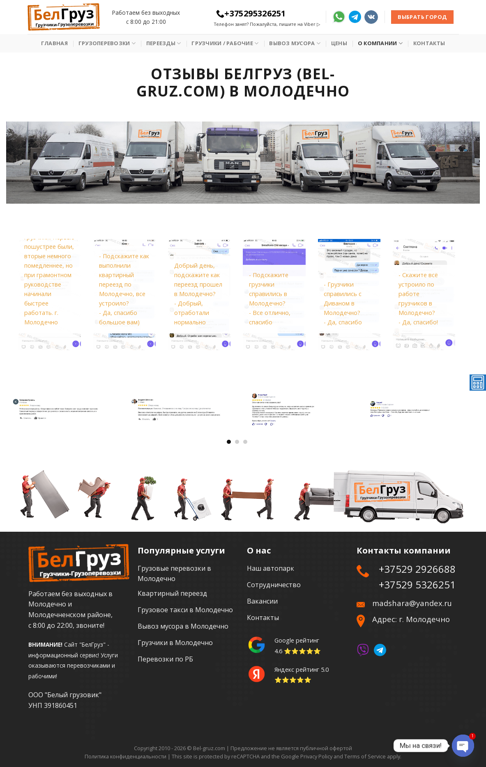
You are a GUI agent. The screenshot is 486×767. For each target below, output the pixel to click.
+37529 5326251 (417, 584)
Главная (54, 43)
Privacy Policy (316, 756)
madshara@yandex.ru (412, 603)
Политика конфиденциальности (125, 756)
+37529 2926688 (417, 569)
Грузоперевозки (107, 43)
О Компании (380, 43)
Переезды (163, 43)
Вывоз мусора (294, 43)
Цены (339, 43)
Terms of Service (365, 756)
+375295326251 (251, 13)
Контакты (429, 43)
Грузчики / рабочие (224, 43)
